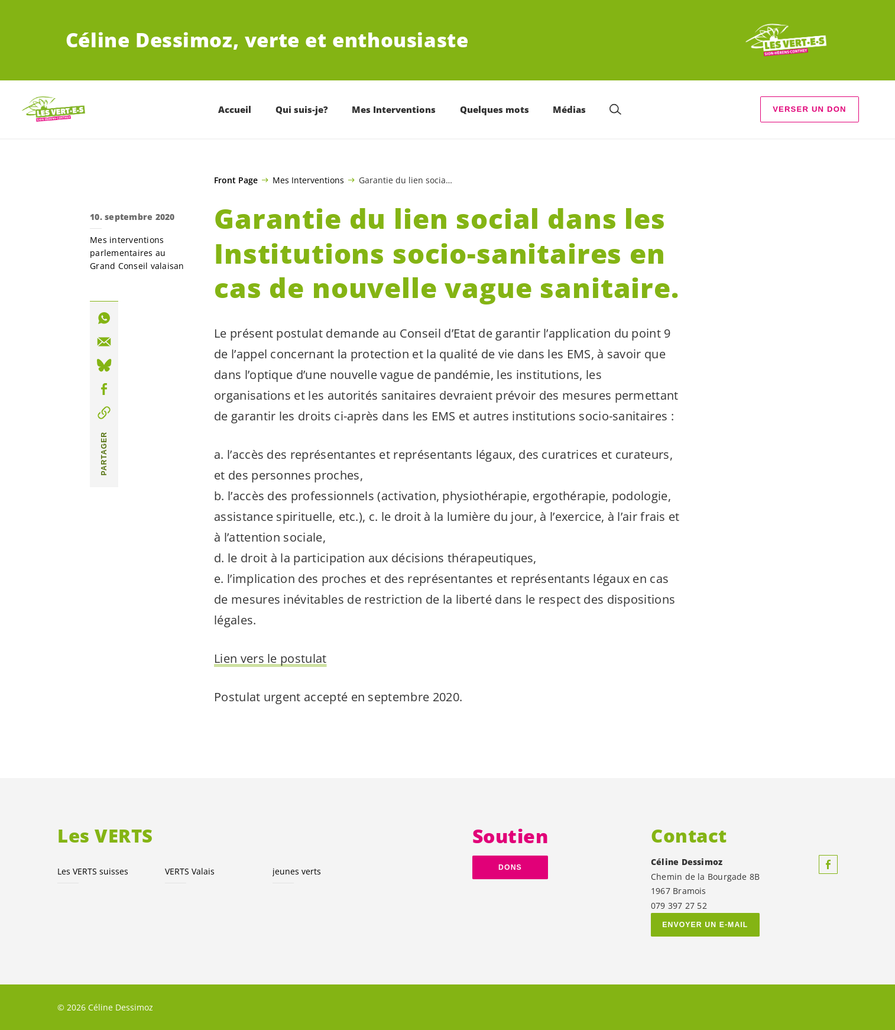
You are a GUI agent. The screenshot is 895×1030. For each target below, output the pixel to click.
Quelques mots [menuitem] (494, 109)
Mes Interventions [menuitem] (394, 109)
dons (510, 867)
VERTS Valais (190, 871)
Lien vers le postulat (270, 658)
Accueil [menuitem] (234, 109)
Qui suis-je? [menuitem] (301, 109)
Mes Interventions (308, 179)
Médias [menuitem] (569, 109)
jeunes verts (297, 871)
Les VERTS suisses (92, 871)
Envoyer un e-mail (705, 925)
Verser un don (810, 109)
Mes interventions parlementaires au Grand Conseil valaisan (137, 252)
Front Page (236, 180)
